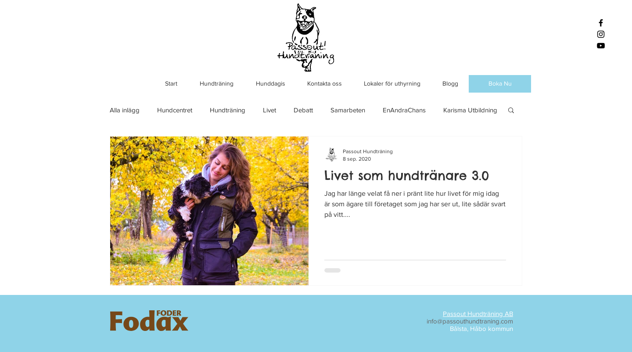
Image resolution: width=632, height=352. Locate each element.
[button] (511, 110)
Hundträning (227, 110)
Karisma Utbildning (470, 110)
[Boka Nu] (500, 84)
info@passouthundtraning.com (470, 321)
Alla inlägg (125, 110)
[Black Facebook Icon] (601, 23)
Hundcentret (174, 110)
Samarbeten (347, 110)
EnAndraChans (404, 110)
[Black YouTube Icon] (601, 45)
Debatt (303, 110)
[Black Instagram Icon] (601, 34)
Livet (269, 110)
